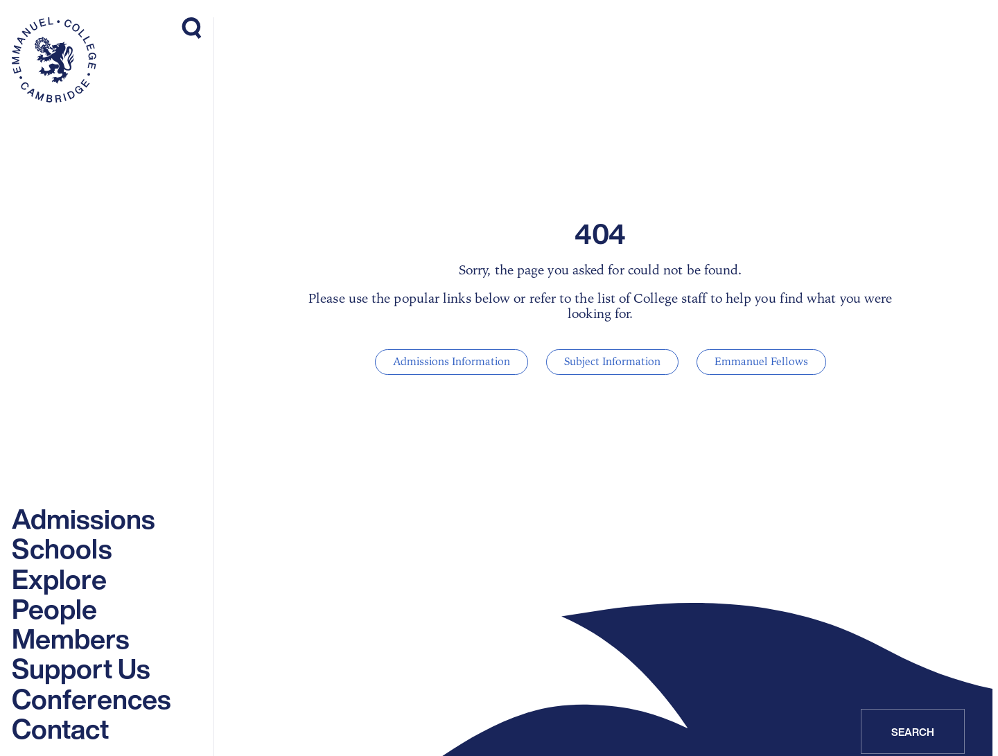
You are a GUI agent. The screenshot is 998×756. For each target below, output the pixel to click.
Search (913, 731)
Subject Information (612, 361)
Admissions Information (451, 361)
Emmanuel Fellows (761, 361)
